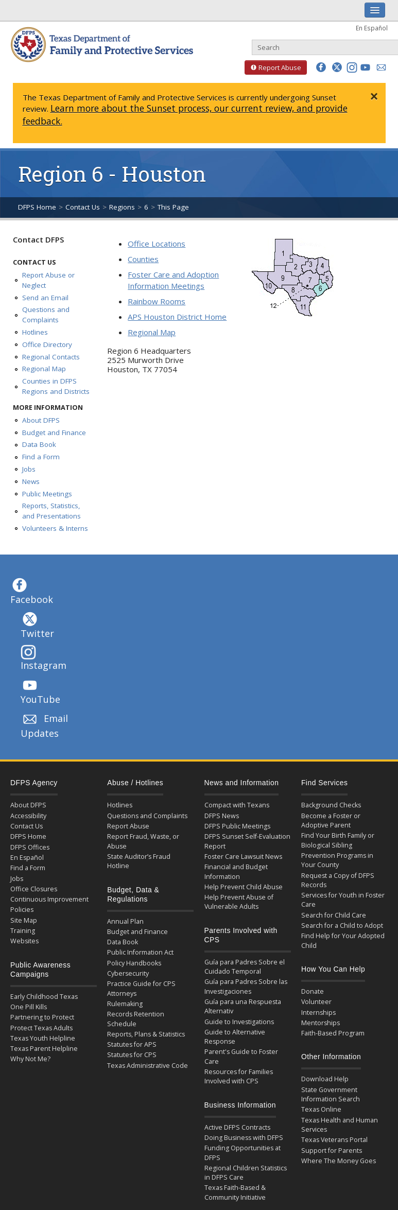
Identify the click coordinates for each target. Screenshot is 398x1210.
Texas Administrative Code (147, 1065)
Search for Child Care (333, 915)
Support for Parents (331, 1150)
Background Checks (331, 805)
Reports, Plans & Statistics (146, 1034)
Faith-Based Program (333, 1033)
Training (22, 930)
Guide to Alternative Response (234, 1037)
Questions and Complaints (46, 314)
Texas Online (321, 1109)
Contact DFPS (38, 239)
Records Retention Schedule (135, 1019)
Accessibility (28, 815)
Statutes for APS (132, 1044)
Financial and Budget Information (236, 871)
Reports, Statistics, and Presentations (51, 511)
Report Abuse (273, 67)
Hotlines (35, 332)
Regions (122, 207)
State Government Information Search (330, 1094)
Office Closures (33, 889)
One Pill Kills (28, 1006)
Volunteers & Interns (55, 528)
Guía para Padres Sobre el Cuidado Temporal (244, 967)
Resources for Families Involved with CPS (238, 1076)
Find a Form (41, 456)
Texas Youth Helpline (42, 1038)
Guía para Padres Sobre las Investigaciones (245, 986)
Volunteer (316, 1001)
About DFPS (41, 420)
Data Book (39, 444)
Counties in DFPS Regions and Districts (56, 386)
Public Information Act (140, 952)
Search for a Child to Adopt (342, 925)
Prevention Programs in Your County (337, 860)
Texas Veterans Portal (334, 1139)
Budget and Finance (54, 432)
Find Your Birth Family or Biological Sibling (337, 840)
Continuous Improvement (49, 899)
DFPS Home (37, 207)
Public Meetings (47, 493)
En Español (372, 28)
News (31, 481)
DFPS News (221, 815)
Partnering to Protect (42, 1017)
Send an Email (45, 297)
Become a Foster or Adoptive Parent (330, 820)
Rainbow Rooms (156, 301)
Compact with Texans (236, 805)
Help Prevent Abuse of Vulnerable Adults (238, 902)
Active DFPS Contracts (237, 1127)
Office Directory (47, 344)
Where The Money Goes (338, 1160)
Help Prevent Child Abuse (243, 887)
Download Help (325, 1079)
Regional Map (44, 368)
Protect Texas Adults (41, 1028)
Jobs (29, 469)
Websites (24, 941)
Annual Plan (125, 921)
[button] (321, 67)
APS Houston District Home (177, 317)
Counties (143, 259)
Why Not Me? (30, 1059)
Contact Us (82, 207)
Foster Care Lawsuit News (243, 856)
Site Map (23, 920)
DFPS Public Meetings (237, 826)
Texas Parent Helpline (44, 1048)
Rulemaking (125, 1003)
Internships (318, 1012)
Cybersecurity (128, 973)
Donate (312, 991)
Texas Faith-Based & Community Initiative (235, 1192)
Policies (21, 909)
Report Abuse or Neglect (48, 280)
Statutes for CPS (132, 1054)
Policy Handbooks (134, 963)
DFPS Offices (29, 847)
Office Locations (156, 243)
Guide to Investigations (239, 1021)
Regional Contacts (51, 356)
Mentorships (320, 1022)
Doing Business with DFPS (243, 1137)
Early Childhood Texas (44, 996)
